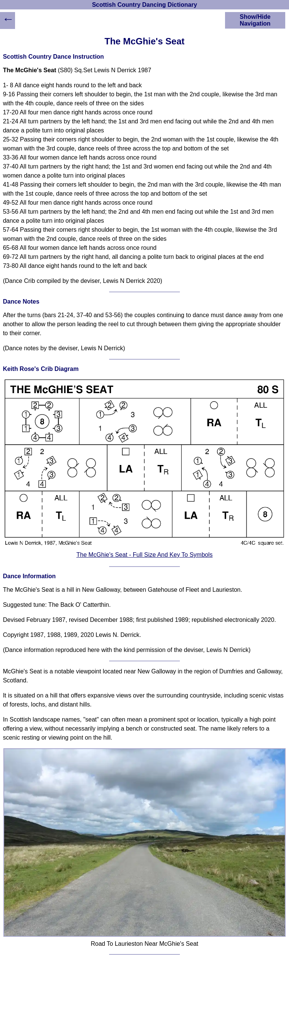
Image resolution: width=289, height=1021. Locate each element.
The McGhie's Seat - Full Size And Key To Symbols (144, 555)
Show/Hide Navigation (255, 20)
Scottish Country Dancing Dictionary (144, 5)
